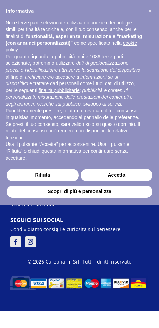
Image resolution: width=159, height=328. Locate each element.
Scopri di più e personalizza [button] (79, 191)
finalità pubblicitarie (59, 90)
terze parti (112, 56)
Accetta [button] (116, 175)
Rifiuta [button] (42, 175)
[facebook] (15, 241)
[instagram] (30, 241)
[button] (150, 11)
